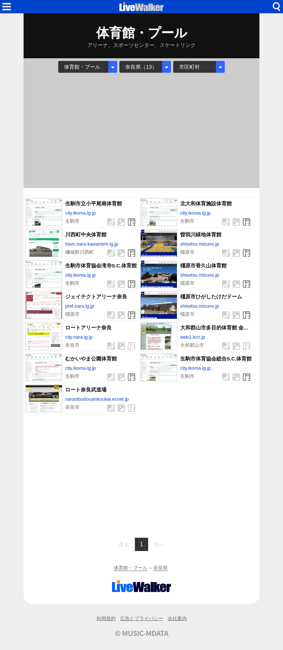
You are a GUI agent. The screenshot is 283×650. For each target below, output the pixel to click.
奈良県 (160, 568)
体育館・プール (130, 568)
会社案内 (177, 618)
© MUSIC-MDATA (141, 633)
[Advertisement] (141, 130)
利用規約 (106, 618)
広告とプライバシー (141, 618)
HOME (141, 6)
